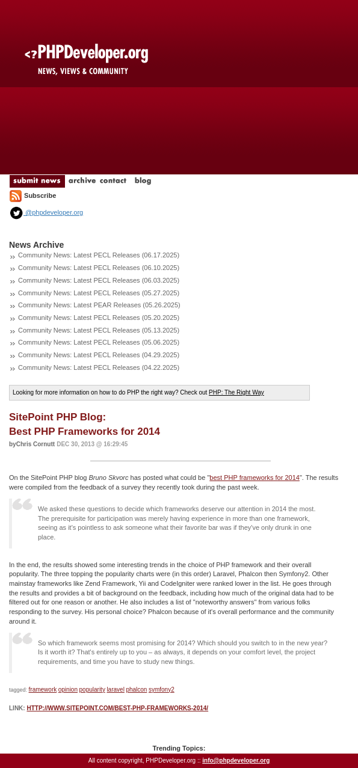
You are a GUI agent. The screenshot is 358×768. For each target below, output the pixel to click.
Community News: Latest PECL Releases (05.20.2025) (98, 317)
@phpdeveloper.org (46, 212)
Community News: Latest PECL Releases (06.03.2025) (98, 280)
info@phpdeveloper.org (236, 760)
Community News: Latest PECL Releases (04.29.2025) (98, 354)
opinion (68, 689)
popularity (92, 689)
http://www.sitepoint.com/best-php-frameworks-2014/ (117, 708)
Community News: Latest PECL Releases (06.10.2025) (98, 267)
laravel (115, 689)
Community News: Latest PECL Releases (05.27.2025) (98, 292)
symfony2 (161, 689)
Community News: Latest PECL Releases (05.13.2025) (98, 330)
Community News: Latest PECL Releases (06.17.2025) (98, 255)
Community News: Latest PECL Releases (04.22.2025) (98, 367)
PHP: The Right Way (236, 392)
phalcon (136, 689)
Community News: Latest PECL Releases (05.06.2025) (98, 342)
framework (43, 689)
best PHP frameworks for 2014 (254, 477)
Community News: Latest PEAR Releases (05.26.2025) (99, 305)
